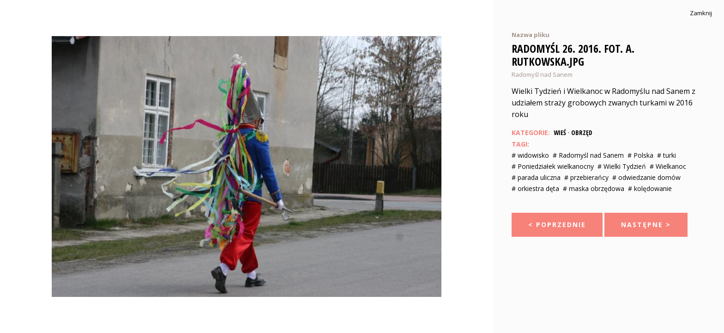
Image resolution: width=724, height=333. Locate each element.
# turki (666, 155)
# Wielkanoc (668, 166)
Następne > (646, 224)
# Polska (640, 155)
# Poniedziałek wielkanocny (553, 166)
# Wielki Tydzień (621, 166)
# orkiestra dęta (535, 188)
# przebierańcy (586, 177)
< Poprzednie (557, 224)
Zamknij (701, 13)
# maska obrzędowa (593, 188)
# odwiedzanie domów (646, 177)
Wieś (560, 132)
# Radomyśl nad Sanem (588, 155)
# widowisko (530, 155)
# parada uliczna (536, 177)
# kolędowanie (650, 188)
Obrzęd (581, 132)
